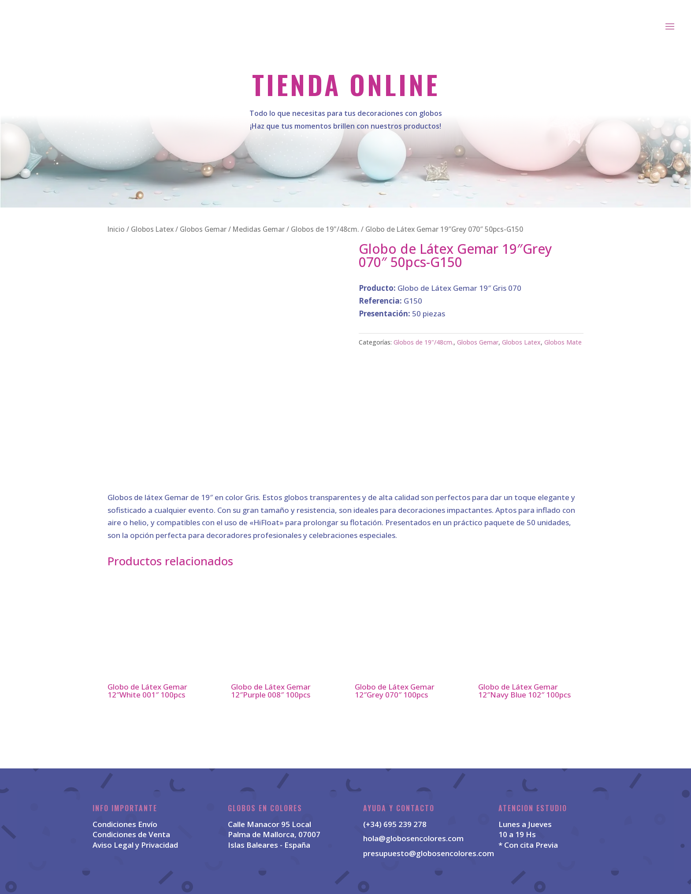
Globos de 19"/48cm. (325, 229)
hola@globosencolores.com (413, 838)
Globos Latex (152, 229)
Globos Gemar (203, 229)
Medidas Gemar (259, 229)
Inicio (116, 229)
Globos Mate (563, 342)
